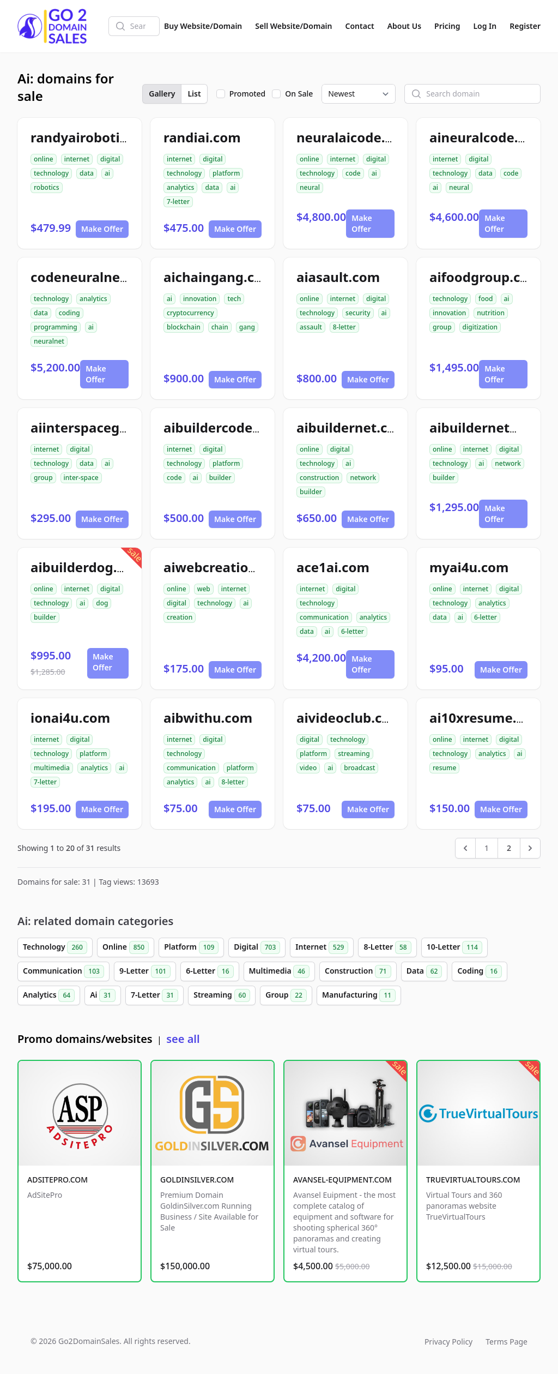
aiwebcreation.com (225, 567)
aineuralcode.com (487, 137)
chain (219, 327)
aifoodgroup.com (485, 277)
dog (102, 603)
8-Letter (387, 947)
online (43, 159)
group (442, 327)
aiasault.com (338, 277)
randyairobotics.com (98, 137)
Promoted (247, 93)
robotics (46, 187)
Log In (484, 26)
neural (310, 187)
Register (525, 26)
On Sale (299, 93)
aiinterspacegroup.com (106, 427)
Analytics (49, 995)
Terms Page (506, 1341)
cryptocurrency (190, 312)
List (194, 93)
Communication (63, 971)
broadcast (359, 767)
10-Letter (454, 947)
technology (51, 173)
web (203, 588)
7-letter (178, 201)
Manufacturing (359, 995)
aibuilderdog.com (87, 567)
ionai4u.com (70, 718)
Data (424, 971)
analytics (180, 187)
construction (319, 477)
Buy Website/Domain (203, 26)
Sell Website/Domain (293, 26)
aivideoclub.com (349, 718)
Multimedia (279, 971)
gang (247, 327)
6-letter (352, 631)
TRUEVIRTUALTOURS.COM (473, 1179)
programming (55, 327)
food (485, 298)
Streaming (221, 995)
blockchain (184, 327)
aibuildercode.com (223, 427)
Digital (257, 947)
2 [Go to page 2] (509, 848)
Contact (359, 26)
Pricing (447, 26)
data (87, 173)
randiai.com (202, 137)
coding (69, 312)
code (353, 173)
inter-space (81, 477)
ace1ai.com (332, 567)
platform (226, 173)
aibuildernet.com (352, 427)
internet (76, 159)
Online (125, 947)
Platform (191, 947)
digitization (480, 327)
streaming (354, 753)
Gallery (162, 93)
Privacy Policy (448, 1341)
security (357, 312)
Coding (479, 971)
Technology (55, 947)
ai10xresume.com (486, 718)
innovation (199, 298)
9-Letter (145, 971)
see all (182, 1038)
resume (444, 767)
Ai (103, 995)
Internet (321, 947)
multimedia (52, 767)
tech (234, 298)
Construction (358, 971)
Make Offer (102, 229)
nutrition (491, 312)
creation (179, 617)
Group (286, 995)
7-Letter (154, 995)
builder (220, 477)
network (363, 477)
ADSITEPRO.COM (57, 1179)
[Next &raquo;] (530, 848)
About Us (404, 26)
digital (110, 159)
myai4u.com (469, 567)
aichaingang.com (219, 277)
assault (311, 327)
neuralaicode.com (354, 137)
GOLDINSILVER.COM (197, 1179)
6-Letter (209, 971)
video (308, 767)
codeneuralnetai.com (100, 277)
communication (324, 617)
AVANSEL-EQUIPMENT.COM (342, 1179)
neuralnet (49, 341)
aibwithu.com (207, 718)
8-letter (344, 327)
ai (107, 173)
